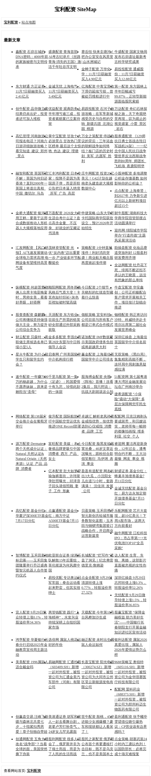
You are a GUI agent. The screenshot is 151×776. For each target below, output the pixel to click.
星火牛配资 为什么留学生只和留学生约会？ (32, 359)
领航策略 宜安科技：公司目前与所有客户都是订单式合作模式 (97, 320)
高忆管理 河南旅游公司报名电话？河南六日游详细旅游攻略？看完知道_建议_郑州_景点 (32, 146)
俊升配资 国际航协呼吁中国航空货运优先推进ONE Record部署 (64, 421)
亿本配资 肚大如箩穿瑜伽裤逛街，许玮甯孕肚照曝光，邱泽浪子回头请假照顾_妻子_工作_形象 (64, 481)
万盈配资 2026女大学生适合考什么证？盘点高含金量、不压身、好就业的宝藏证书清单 (64, 223)
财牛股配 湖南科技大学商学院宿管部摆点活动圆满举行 (130, 218)
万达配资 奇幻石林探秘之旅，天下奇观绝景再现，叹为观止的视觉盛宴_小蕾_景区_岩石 (130, 119)
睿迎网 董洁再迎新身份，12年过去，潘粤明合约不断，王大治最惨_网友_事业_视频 (130, 454)
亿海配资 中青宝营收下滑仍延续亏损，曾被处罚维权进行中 (97, 91)
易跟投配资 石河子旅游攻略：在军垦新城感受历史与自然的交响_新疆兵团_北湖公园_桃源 (97, 119)
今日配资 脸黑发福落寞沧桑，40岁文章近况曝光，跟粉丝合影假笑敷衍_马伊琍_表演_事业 (97, 454)
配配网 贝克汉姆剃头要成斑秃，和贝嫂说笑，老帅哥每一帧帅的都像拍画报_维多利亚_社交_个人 (130, 426)
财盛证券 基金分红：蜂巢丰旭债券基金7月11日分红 (130, 476)
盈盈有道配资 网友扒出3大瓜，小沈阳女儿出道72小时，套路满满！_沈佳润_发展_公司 (97, 481)
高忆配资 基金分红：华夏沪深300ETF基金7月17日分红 (32, 516)
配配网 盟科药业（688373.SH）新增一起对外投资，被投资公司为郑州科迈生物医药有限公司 (130, 699)
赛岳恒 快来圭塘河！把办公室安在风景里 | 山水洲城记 (97, 57)
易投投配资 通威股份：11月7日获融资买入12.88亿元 (129, 74)
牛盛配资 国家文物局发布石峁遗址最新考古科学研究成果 (130, 57)
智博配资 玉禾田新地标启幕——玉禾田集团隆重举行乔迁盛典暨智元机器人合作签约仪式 (32, 565)
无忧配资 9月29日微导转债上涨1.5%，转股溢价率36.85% (130, 600)
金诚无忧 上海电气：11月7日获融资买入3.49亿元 (64, 91)
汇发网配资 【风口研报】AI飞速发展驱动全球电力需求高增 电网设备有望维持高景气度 (32, 258)
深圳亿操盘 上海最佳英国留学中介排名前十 (130, 342)
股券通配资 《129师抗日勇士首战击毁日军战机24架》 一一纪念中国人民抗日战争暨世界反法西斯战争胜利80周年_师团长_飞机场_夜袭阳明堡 (130, 151)
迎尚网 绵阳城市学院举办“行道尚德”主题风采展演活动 (130, 235)
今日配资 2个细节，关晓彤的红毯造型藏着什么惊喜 (97, 292)
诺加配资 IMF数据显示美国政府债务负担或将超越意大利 (97, 342)
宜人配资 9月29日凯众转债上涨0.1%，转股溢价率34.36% (32, 617)
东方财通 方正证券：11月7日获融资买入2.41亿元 (32, 91)
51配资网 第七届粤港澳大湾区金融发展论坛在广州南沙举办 (130, 382)
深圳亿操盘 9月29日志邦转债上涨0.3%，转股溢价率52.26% (130, 583)
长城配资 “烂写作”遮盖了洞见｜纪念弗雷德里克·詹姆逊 (97, 560)
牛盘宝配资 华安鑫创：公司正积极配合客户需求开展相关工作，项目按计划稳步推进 (130, 297)
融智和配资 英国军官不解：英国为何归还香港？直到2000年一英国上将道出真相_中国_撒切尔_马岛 (32, 183)
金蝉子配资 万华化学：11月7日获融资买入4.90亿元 (96, 74)
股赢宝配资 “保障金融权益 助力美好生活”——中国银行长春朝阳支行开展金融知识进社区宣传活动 (130, 622)
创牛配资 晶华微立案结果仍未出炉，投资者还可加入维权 (32, 114)
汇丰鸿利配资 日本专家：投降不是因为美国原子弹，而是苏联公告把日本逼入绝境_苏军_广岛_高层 (64, 183)
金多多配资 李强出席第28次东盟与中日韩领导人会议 (64, 342)
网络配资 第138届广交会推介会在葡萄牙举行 (31, 421)
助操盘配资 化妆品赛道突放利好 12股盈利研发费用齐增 (130, 253)
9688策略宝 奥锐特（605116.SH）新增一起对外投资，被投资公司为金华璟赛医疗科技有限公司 (130, 672)
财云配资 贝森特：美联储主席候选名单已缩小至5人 (32, 342)
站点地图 (29, 22)
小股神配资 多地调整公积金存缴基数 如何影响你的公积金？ (130, 178)
